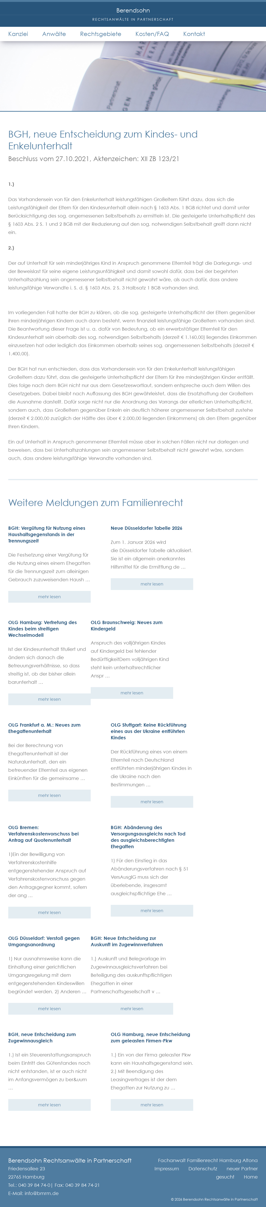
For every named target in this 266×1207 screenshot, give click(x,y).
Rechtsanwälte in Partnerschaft (133, 19)
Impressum (167, 1168)
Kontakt (194, 33)
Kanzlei (18, 33)
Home (251, 1177)
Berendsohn (133, 10)
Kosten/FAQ (152, 33)
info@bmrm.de (42, 1193)
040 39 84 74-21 (82, 1185)
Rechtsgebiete (100, 33)
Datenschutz (202, 1168)
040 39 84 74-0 (34, 1185)
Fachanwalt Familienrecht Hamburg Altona (208, 1160)
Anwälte (54, 33)
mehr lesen (49, 596)
